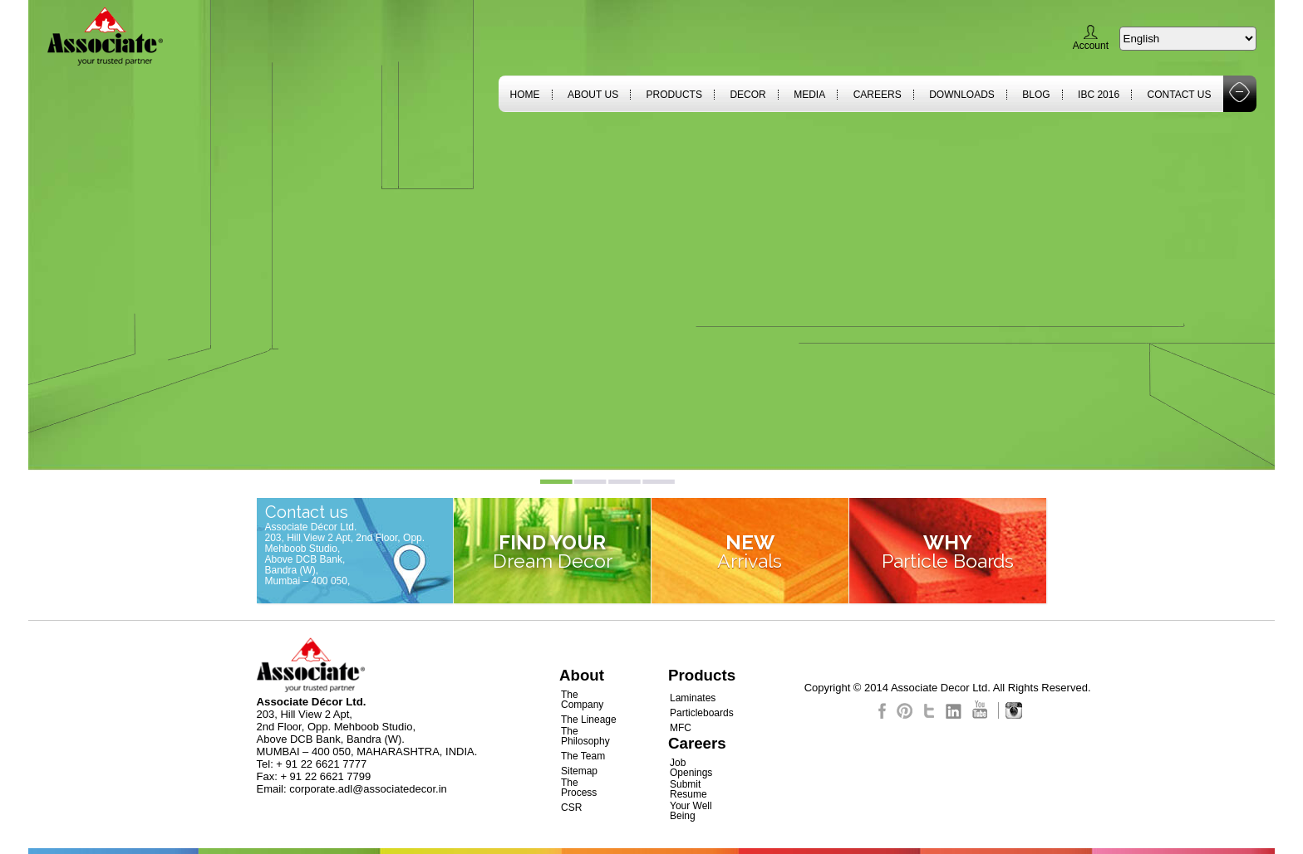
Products (674, 95)
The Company (582, 699)
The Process (579, 787)
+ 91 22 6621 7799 (325, 776)
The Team (583, 756)
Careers (877, 95)
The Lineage (589, 719)
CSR (571, 807)
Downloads (962, 95)
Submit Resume (688, 789)
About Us (593, 95)
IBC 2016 (1098, 95)
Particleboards (702, 713)
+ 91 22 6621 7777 (321, 764)
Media (809, 95)
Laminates (692, 698)
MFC (680, 728)
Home (525, 95)
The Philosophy (585, 736)
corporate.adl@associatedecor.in (368, 789)
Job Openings (691, 767)
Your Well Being (691, 811)
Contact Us (1180, 95)
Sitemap (579, 771)
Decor (747, 95)
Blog (1036, 95)
